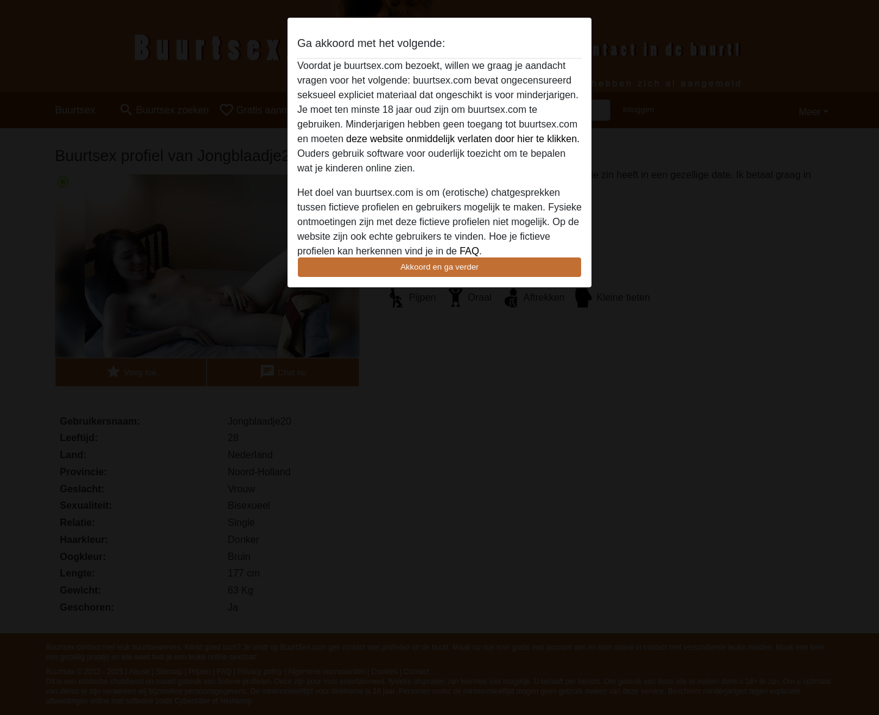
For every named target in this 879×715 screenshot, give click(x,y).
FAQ (469, 251)
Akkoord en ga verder (439, 266)
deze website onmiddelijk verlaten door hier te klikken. (462, 139)
